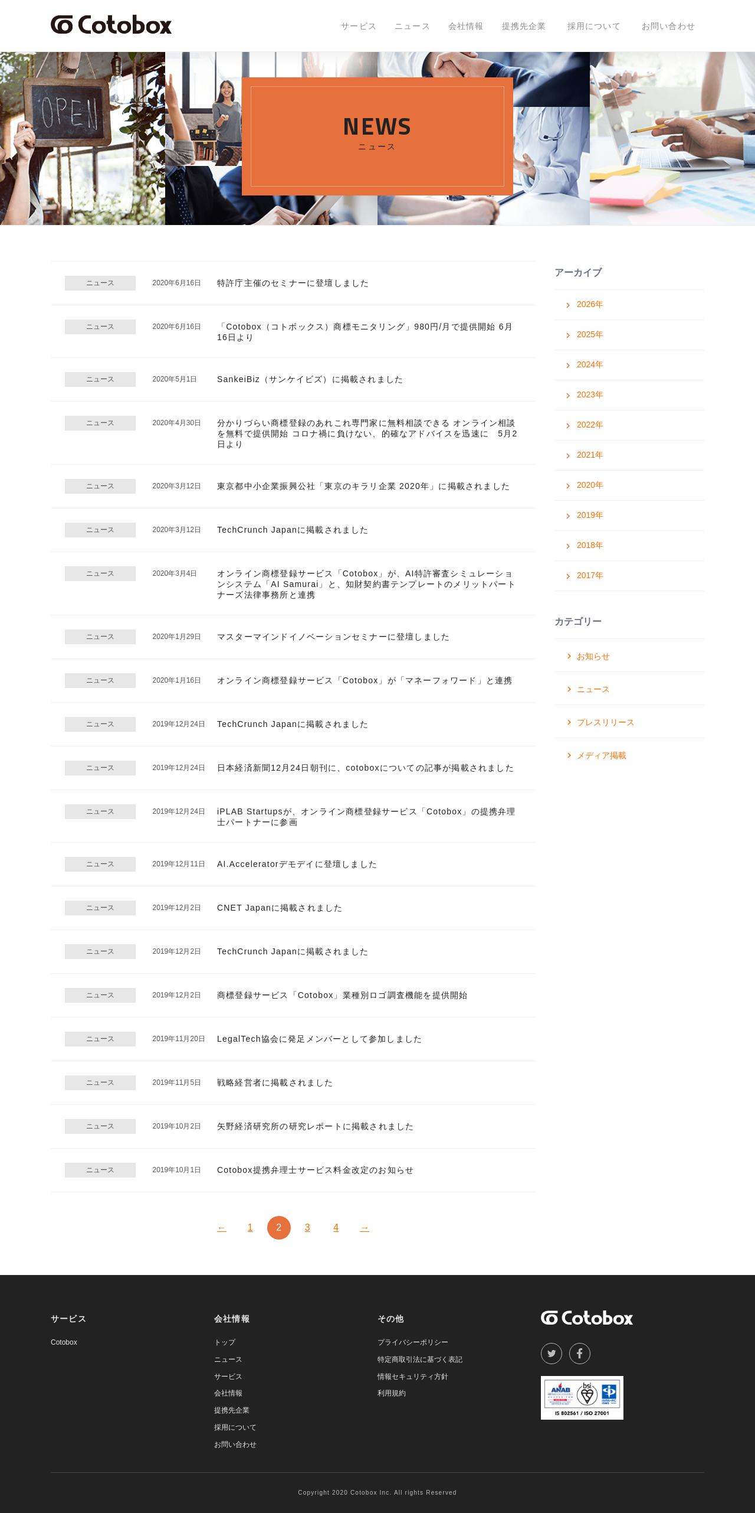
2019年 (590, 515)
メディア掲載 (601, 755)
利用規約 (392, 1393)
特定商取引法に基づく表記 (420, 1359)
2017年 (590, 575)
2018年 (590, 545)
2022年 (590, 424)
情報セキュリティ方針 (413, 1376)
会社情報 (466, 26)
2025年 (590, 334)
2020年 (590, 485)
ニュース (413, 26)
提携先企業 (524, 26)
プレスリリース (606, 722)
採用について (594, 26)
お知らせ (593, 656)
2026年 (590, 304)
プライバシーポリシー (413, 1342)
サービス (359, 26)
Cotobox (64, 1342)
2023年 (590, 394)
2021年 (590, 454)
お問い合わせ (668, 26)
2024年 (590, 364)
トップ (224, 1342)
